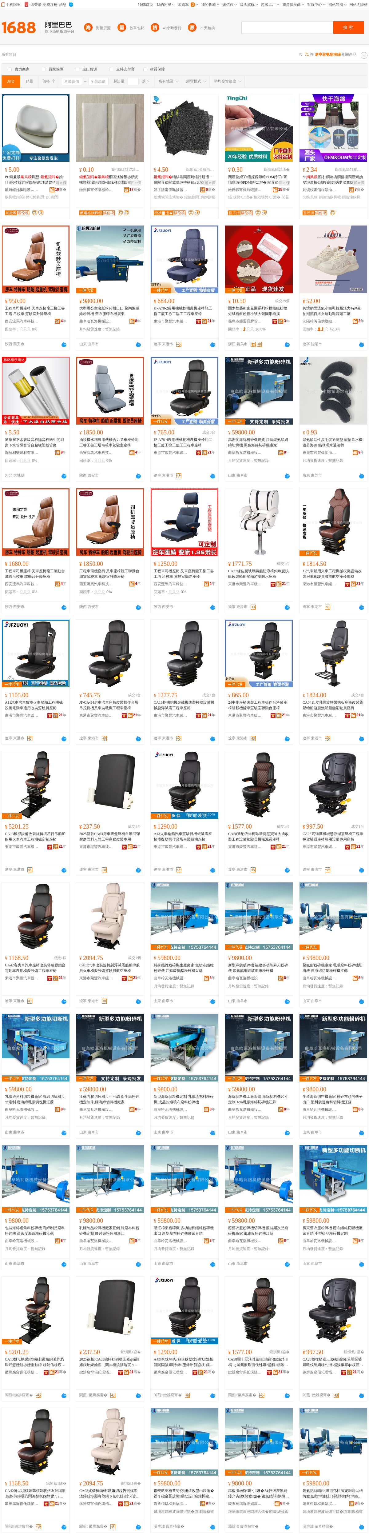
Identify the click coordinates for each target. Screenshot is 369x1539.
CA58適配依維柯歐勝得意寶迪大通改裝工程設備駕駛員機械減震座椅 (258, 836)
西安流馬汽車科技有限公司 (22, 321)
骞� (60, 189)
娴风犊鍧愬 (15, 197)
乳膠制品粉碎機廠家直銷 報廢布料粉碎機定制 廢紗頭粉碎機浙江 (109, 1231)
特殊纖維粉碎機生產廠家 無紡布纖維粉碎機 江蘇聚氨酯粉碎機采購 (184, 968)
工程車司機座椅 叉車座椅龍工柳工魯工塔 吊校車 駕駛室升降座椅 (35, 311)
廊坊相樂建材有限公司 (22, 452)
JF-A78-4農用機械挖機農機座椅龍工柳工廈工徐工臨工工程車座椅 (183, 442)
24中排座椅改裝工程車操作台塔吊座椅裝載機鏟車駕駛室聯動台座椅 (257, 705)
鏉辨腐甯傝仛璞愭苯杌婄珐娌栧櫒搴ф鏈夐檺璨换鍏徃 (22, 1372)
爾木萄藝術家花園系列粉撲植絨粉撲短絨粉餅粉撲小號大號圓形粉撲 (257, 311)
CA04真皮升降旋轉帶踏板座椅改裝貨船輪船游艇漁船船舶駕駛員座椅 (333, 705)
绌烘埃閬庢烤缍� (168, 197)
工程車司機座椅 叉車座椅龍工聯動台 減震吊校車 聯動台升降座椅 (35, 574)
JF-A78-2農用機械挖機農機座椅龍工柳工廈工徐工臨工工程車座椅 (183, 311)
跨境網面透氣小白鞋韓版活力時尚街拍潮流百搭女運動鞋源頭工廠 (332, 311)
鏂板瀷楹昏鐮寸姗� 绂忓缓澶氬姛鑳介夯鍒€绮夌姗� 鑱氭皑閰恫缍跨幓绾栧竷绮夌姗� (258, 1494)
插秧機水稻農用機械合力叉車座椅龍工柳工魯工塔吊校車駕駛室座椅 (108, 442)
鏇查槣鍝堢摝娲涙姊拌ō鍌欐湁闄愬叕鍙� (171, 1503)
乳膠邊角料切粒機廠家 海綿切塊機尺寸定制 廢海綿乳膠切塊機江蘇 (35, 1099)
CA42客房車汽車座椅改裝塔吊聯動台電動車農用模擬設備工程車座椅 (35, 968)
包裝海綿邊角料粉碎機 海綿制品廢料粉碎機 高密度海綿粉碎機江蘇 (35, 1231)
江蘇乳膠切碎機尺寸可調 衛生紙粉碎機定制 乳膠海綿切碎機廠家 (109, 1099)
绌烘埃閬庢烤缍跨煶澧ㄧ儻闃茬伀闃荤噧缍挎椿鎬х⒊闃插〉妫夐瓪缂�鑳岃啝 (184, 180)
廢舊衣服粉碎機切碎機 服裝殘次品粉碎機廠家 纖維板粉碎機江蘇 (258, 1231)
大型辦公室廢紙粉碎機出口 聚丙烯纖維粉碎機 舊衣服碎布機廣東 (109, 311)
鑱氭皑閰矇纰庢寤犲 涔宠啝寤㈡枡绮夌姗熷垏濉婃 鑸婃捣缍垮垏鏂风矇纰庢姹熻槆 (333, 1494)
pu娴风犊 (310, 197)
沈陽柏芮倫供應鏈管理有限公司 (319, 321)
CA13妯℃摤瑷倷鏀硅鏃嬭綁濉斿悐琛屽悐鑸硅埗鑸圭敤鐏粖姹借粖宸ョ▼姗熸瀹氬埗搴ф (35, 1362)
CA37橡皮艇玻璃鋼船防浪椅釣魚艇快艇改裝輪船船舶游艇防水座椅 (258, 574)
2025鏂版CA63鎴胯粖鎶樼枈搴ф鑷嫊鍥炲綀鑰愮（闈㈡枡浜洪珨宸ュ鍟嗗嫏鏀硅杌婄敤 (109, 1362)
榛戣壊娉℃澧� (267, 197)
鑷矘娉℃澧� (240, 197)
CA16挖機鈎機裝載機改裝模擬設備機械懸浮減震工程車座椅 (184, 705)
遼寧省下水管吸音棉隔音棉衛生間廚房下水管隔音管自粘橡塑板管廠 (34, 442)
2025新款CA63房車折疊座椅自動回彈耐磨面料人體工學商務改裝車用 (109, 836)
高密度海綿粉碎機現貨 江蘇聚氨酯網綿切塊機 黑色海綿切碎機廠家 (258, 442)
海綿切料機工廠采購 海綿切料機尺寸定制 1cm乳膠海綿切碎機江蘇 (258, 1099)
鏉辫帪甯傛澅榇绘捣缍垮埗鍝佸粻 (96, 190)
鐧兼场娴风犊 (330, 197)
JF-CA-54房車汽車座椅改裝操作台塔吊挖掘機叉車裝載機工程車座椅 (108, 705)
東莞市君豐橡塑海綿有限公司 (319, 452)
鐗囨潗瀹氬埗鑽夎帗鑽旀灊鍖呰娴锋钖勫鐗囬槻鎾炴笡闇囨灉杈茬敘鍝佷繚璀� (109, 180)
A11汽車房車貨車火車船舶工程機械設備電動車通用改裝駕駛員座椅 (34, 705)
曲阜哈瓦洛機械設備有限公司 (96, 321)
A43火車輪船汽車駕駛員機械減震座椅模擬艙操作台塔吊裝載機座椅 (183, 836)
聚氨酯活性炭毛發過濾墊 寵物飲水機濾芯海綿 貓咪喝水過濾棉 (333, 442)
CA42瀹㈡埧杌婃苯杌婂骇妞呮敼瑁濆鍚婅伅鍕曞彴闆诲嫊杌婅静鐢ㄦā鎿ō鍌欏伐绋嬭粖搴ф (35, 1494)
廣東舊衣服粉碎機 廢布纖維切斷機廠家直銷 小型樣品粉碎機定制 (333, 1231)
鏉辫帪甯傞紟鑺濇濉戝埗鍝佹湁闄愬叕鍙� (245, 190)
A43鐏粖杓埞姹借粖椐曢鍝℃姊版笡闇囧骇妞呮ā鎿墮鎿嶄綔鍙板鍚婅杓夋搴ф (184, 1362)
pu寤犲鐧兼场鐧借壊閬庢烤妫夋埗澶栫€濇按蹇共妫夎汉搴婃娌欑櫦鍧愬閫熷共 (333, 180)
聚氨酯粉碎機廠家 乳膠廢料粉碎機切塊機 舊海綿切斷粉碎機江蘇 (333, 968)
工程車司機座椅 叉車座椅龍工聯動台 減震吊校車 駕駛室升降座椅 (109, 574)
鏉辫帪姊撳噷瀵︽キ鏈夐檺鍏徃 (22, 190)
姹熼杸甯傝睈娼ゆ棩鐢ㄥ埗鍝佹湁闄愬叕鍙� (319, 190)
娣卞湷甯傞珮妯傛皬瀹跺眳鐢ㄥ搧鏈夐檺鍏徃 (171, 190)
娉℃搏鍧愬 (35, 197)
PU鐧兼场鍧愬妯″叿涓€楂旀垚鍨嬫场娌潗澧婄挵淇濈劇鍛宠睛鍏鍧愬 (34, 180)
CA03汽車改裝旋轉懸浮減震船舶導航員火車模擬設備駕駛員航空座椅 (109, 968)
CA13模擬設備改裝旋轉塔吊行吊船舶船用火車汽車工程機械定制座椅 (35, 836)
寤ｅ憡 (61, 183)
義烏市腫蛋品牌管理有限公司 (245, 321)
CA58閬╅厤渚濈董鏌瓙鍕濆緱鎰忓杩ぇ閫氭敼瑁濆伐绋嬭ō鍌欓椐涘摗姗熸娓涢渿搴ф (258, 1362)
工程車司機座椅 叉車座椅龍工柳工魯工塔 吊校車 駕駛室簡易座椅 (184, 574)
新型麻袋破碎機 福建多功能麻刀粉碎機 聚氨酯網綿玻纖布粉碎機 (258, 968)
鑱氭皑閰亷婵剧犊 (199, 197)
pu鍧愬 (52, 197)
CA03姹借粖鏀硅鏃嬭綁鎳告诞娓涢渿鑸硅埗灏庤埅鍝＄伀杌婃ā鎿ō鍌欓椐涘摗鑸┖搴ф (109, 1494)
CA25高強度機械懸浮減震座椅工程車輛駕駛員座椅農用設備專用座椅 (333, 836)
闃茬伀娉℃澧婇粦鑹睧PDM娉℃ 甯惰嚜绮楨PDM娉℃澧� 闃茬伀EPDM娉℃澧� (258, 180)
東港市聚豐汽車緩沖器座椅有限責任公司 (171, 321)
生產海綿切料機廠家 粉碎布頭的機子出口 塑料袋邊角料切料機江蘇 (333, 1099)
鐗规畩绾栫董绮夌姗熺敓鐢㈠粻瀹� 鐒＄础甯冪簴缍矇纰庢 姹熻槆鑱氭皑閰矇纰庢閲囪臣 (184, 1494)
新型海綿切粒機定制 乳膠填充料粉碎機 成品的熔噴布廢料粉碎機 (184, 1099)
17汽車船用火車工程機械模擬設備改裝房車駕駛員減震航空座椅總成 (332, 574)
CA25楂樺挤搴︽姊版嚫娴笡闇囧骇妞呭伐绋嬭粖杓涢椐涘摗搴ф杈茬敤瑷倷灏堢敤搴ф (333, 1362)
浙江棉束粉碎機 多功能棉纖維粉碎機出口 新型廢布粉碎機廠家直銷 (184, 1231)
